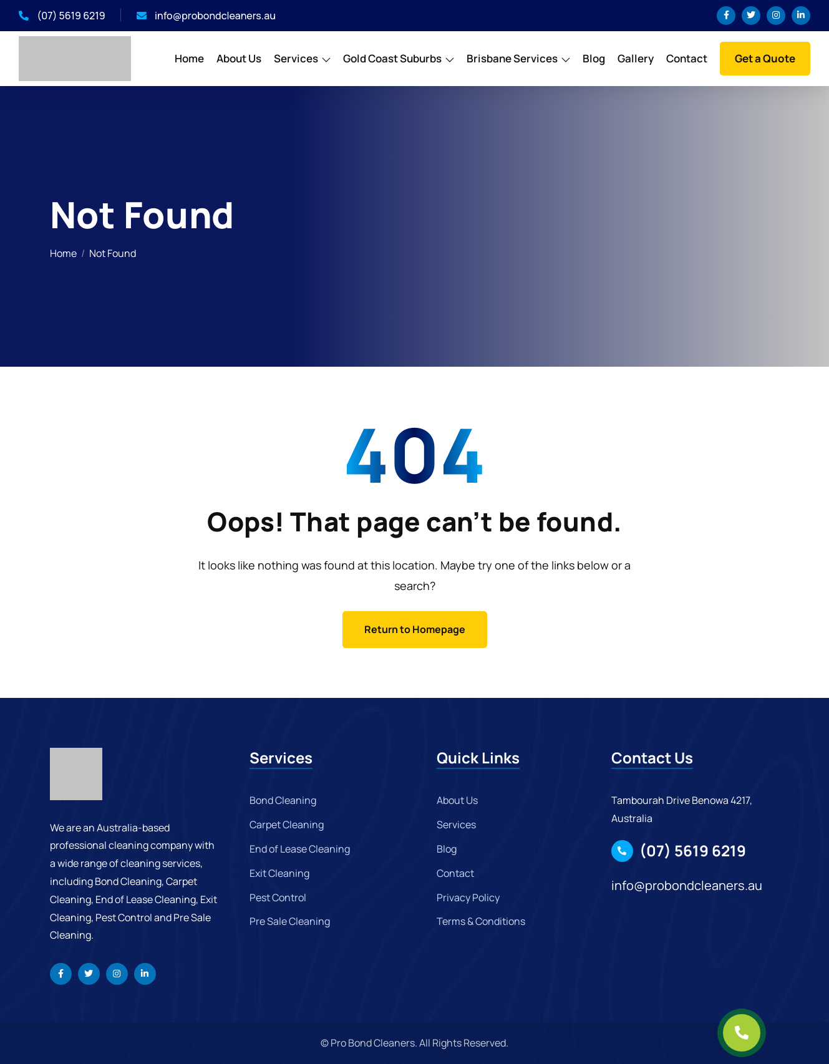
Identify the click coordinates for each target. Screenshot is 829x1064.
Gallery (636, 58)
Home (189, 58)
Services (296, 58)
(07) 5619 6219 (62, 15)
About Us (238, 58)
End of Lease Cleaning (300, 849)
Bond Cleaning (283, 800)
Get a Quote (765, 58)
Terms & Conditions (481, 921)
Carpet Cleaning (287, 824)
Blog (594, 58)
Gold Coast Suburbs (392, 58)
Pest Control (278, 897)
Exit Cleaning (279, 873)
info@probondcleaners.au (206, 15)
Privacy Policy (468, 897)
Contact (686, 58)
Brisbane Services (512, 58)
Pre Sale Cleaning (290, 921)
